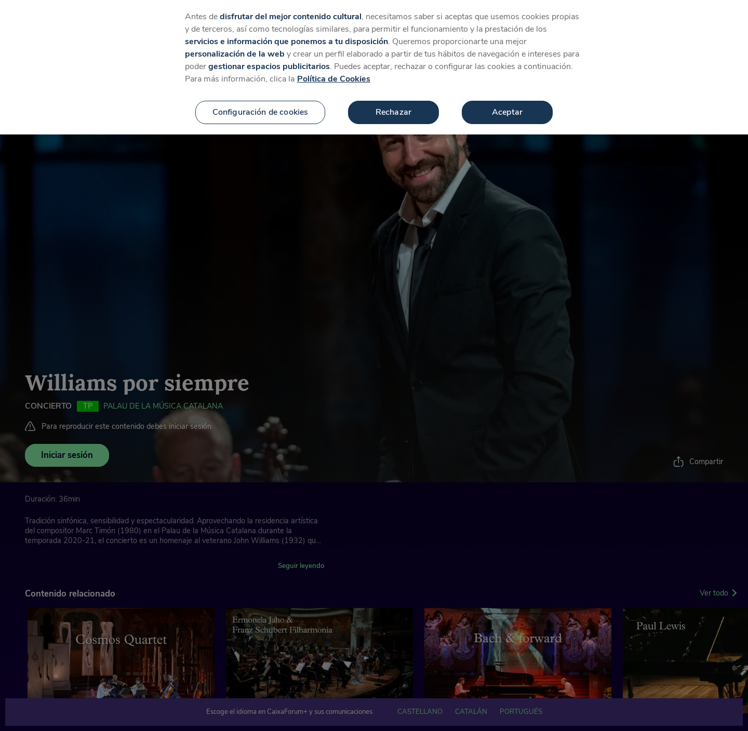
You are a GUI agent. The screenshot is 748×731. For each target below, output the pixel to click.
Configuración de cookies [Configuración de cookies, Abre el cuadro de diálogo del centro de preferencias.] (260, 100)
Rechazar (393, 100)
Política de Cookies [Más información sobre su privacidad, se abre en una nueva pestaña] (333, 67)
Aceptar (507, 100)
